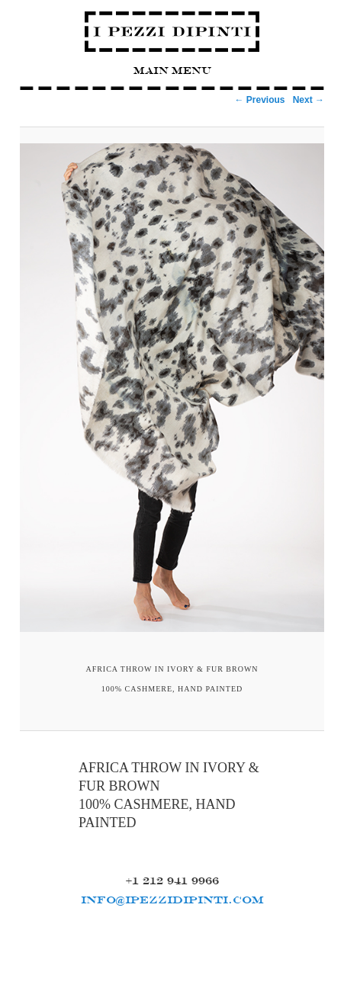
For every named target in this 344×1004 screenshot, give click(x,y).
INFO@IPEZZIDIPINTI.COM (172, 899)
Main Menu (172, 70)
